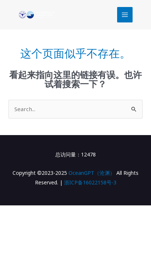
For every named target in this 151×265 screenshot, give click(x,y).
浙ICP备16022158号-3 (90, 182)
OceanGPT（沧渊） (92, 172)
